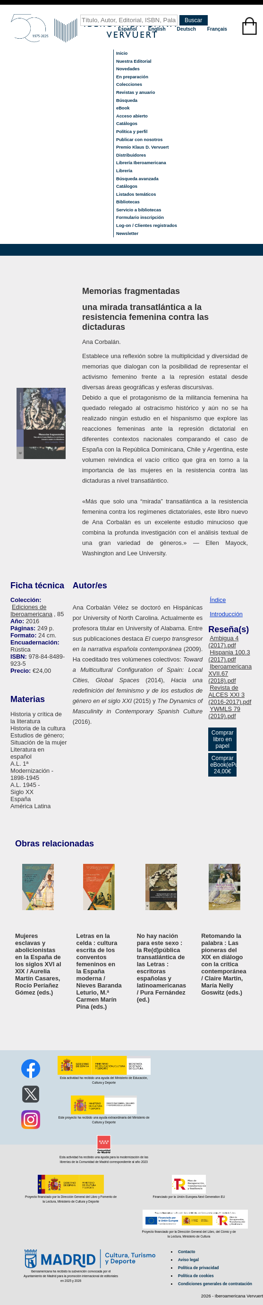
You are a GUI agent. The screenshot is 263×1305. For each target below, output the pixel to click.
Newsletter (127, 233)
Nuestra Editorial (134, 61)
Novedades (128, 69)
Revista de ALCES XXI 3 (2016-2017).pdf (229, 694)
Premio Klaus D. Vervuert (142, 147)
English (157, 29)
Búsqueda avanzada (137, 178)
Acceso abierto (132, 116)
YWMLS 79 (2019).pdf (224, 712)
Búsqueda (126, 100)
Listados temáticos (136, 194)
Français (217, 29)
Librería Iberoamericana (141, 162)
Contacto (186, 1251)
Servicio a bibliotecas (138, 210)
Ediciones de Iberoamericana (31, 610)
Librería (124, 170)
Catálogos (126, 123)
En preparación (132, 77)
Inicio (121, 53)
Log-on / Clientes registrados (146, 225)
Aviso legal (188, 1259)
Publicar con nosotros (139, 139)
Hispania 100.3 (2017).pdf (229, 656)
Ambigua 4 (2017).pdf (223, 642)
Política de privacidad (198, 1267)
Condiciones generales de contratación (215, 1283)
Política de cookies (196, 1275)
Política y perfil (131, 131)
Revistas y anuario (135, 92)
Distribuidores (131, 155)
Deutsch (187, 29)
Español (128, 29)
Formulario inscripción (140, 217)
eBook (123, 108)
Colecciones (129, 84)
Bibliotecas (128, 202)
